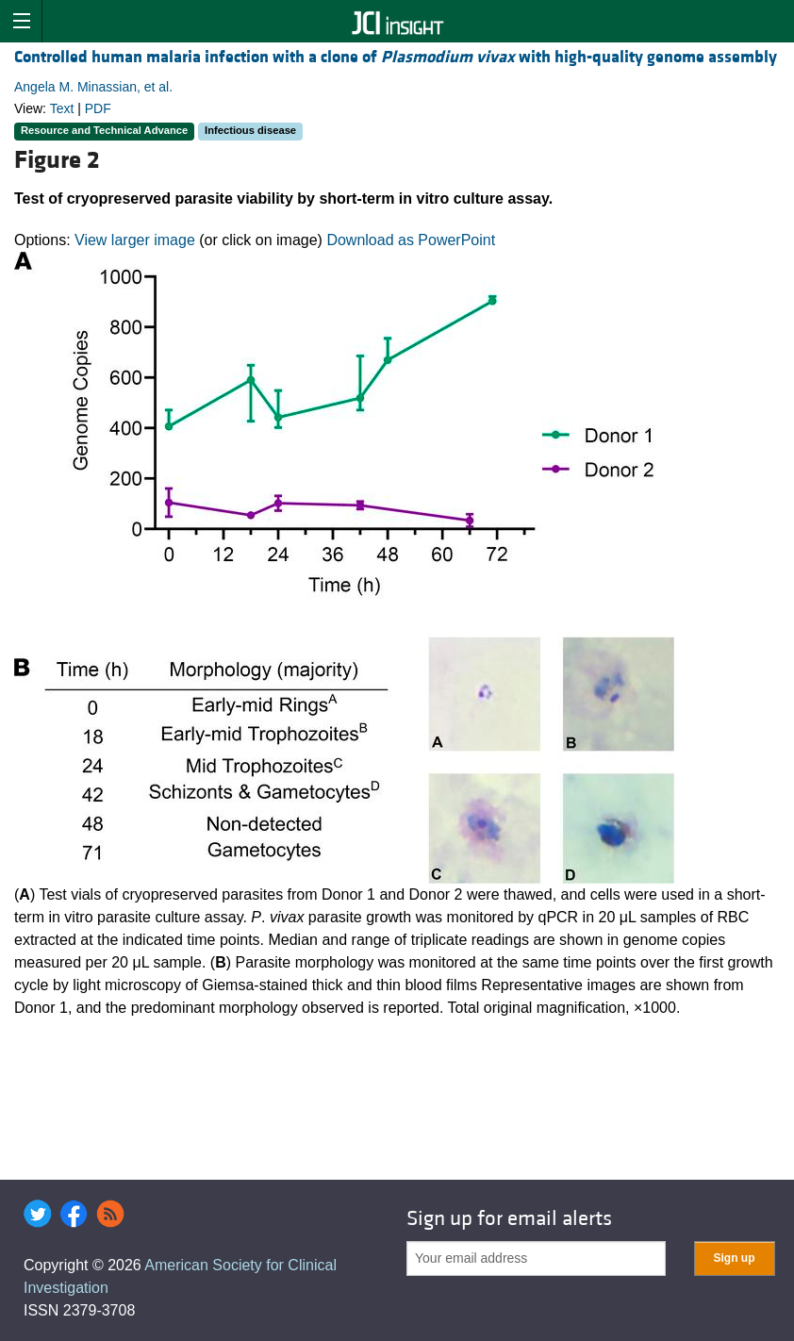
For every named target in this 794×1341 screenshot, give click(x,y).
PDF (98, 108)
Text (62, 108)
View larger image (134, 240)
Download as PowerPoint (410, 240)
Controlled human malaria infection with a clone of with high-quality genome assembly (395, 57)
